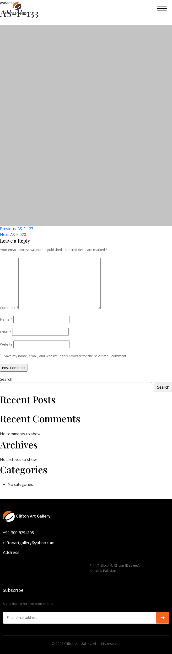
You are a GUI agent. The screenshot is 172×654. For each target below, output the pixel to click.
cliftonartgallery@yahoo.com (28, 542)
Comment (9, 307)
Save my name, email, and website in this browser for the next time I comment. (65, 356)
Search (6, 379)
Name (6, 319)
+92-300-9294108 (18, 532)
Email (5, 332)
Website (6, 344)
